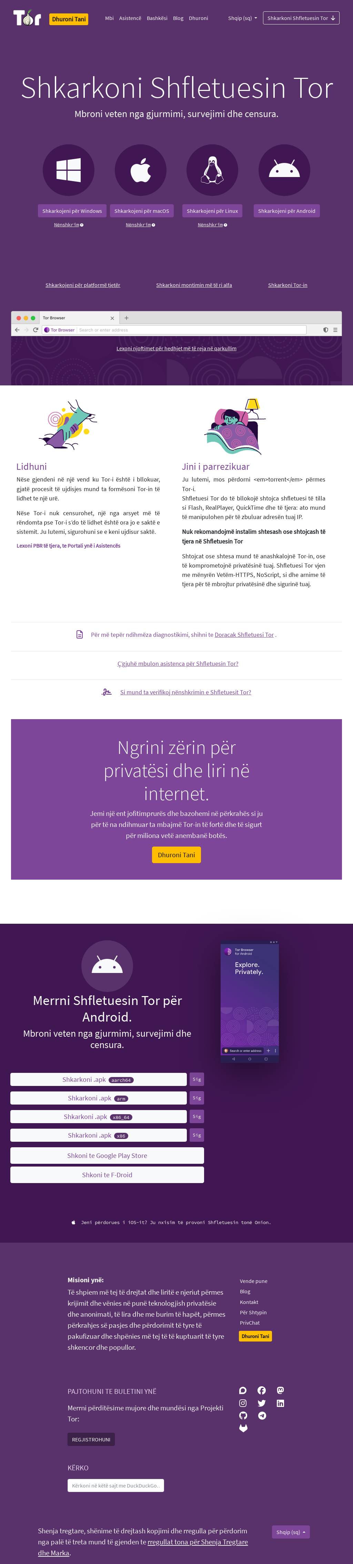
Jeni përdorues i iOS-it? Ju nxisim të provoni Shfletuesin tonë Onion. (171, 1222)
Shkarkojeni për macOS (141, 210)
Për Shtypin (253, 1312)
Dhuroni (198, 17)
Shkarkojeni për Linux (212, 210)
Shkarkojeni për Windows (72, 210)
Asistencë (130, 17)
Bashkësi (157, 17)
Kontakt (249, 1301)
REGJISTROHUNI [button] (91, 1439)
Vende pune (254, 1280)
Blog (178, 17)
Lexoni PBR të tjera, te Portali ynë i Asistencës (68, 545)
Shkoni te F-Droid (107, 1174)
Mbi (109, 17)
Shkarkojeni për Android (286, 210)
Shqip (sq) (240, 17)
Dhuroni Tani (176, 854)
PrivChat (250, 1322)
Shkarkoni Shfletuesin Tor (301, 17)
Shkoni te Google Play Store (107, 1155)
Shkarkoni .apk (98, 1079)
